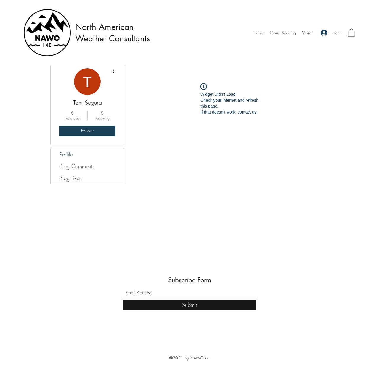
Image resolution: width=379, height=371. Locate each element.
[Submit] (189, 305)
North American (104, 27)
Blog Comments (77, 166)
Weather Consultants (113, 38)
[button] (351, 32)
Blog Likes (70, 178)
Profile (66, 154)
